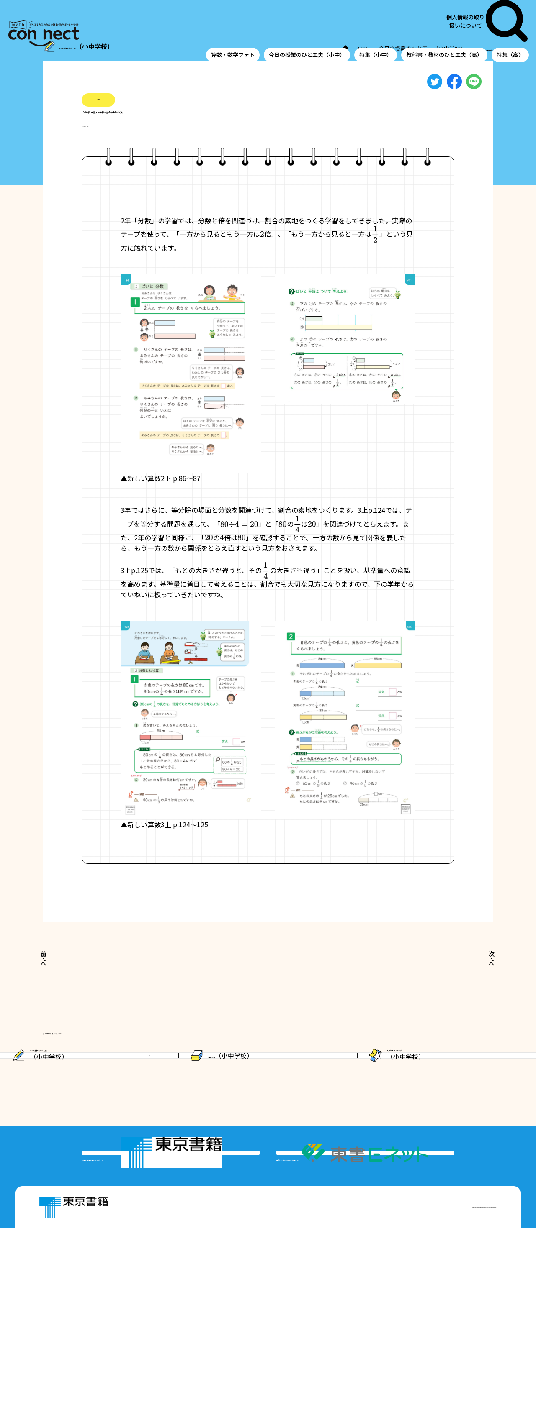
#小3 (89, 142)
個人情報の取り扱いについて (478, 5)
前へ (63, 976)
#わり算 (162, 142)
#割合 (135, 142)
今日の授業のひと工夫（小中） (307, 22)
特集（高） (510, 22)
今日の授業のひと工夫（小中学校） (319, 50)
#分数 (111, 142)
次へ (471, 976)
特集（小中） (375, 22)
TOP (254, 50)
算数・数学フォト (233, 22)
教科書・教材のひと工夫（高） (444, 22)
